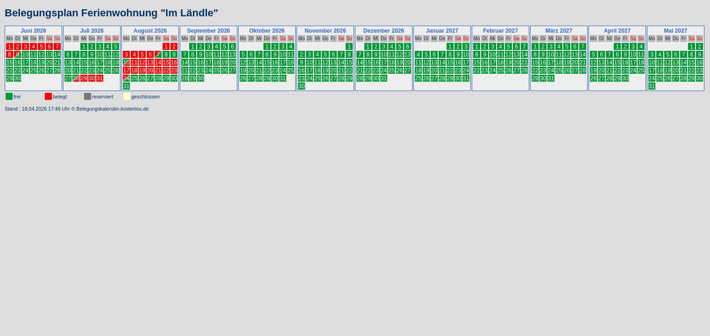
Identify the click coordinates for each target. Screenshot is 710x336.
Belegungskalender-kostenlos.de (113, 109)
